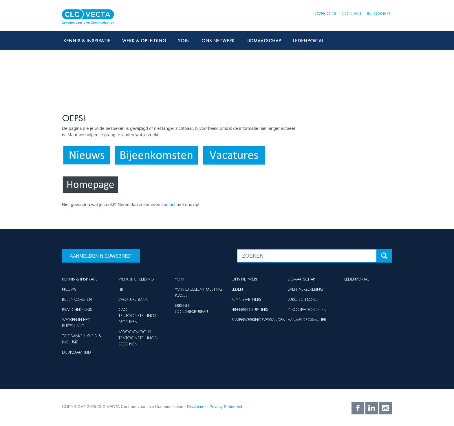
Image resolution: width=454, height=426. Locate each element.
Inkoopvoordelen (307, 309)
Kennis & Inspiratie (87, 40)
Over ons (325, 13)
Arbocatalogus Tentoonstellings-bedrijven (138, 337)
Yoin (184, 40)
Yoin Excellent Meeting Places (199, 292)
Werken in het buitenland (76, 322)
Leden (237, 289)
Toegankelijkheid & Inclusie (81, 339)
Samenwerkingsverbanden (258, 319)
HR (120, 289)
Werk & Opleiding (144, 40)
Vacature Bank (133, 299)
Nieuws (69, 289)
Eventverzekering (305, 289)
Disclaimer (196, 406)
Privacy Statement (225, 406)
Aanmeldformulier (307, 319)
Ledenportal (308, 40)
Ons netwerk (218, 40)
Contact (351, 13)
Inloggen (378, 13)
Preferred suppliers (249, 309)
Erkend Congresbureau (191, 308)
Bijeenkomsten (77, 299)
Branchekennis (77, 309)
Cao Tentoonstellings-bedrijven (138, 315)
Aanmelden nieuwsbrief (101, 256)
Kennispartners (246, 299)
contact (169, 204)
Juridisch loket (303, 299)
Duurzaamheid (76, 352)
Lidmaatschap (263, 40)
